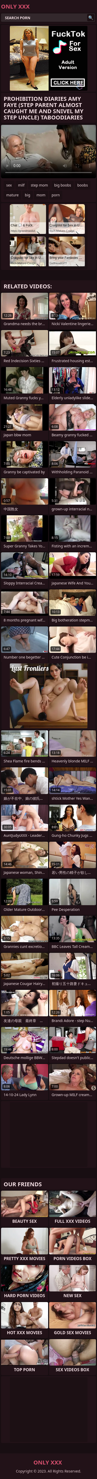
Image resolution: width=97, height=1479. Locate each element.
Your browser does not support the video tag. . (48, 151)
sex (9, 185)
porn (56, 194)
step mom (39, 185)
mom (41, 194)
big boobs (62, 185)
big (27, 194)
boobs (82, 185)
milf (21, 185)
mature (12, 194)
